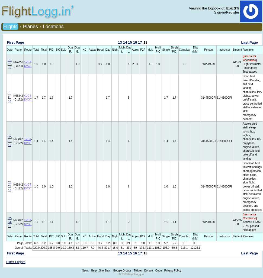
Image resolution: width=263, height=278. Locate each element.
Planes (30, 26)
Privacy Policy (172, 270)
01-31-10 (9, 64)
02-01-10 (9, 141)
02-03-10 (9, 222)
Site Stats (105, 270)
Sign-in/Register (226, 12)
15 (130, 42)
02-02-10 (9, 186)
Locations (53, 26)
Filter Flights (15, 262)
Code (158, 270)
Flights (10, 26)
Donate (148, 270)
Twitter (138, 270)
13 (120, 42)
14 (125, 42)
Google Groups (122, 270)
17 (140, 42)
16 (135, 42)
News (85, 270)
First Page (15, 42)
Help (94, 270)
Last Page (249, 42)
